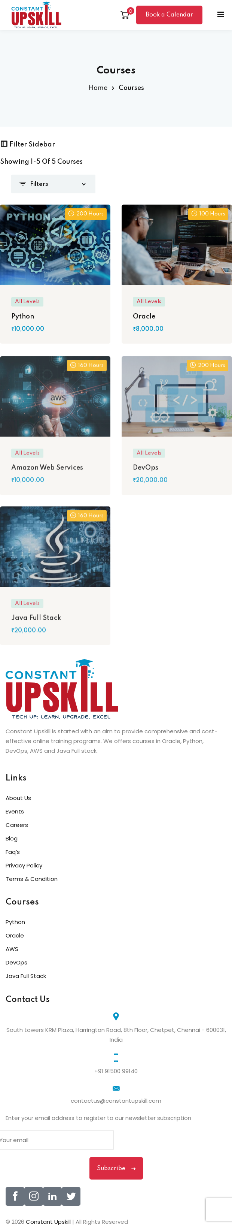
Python (15, 922)
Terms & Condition (32, 879)
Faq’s (13, 852)
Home (97, 88)
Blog (12, 838)
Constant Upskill (49, 1222)
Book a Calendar (169, 15)
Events (15, 811)
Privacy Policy (24, 865)
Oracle (15, 935)
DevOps (16, 962)
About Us (18, 798)
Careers (17, 825)
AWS (12, 949)
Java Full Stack (26, 976)
